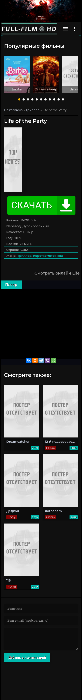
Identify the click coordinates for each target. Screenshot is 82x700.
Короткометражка (48, 256)
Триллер (24, 256)
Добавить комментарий (27, 657)
